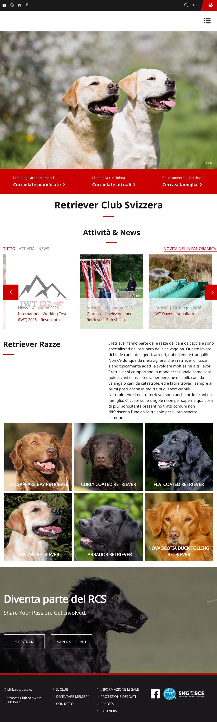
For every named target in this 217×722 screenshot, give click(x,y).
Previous (10, 292)
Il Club (62, 689)
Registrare (24, 641)
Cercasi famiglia (180, 184)
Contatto (65, 703)
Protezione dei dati (118, 696)
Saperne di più (71, 641)
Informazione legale (119, 689)
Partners (108, 711)
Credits (107, 703)
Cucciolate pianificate (37, 184)
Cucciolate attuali (111, 184)
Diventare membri (72, 696)
